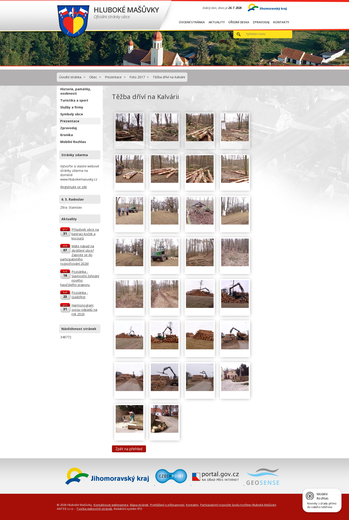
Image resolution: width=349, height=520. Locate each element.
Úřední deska (238, 22)
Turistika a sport (74, 100)
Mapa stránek (139, 505)
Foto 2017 (137, 77)
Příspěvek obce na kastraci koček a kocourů (85, 233)
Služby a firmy (71, 107)
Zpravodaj (261, 22)
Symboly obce (71, 114)
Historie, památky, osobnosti (75, 91)
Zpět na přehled (128, 448)
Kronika (66, 135)
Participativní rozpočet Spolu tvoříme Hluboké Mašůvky (238, 505)
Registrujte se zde (73, 187)
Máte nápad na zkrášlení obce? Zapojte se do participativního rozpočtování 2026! (77, 255)
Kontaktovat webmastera (110, 505)
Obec (93, 77)
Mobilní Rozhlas (73, 142)
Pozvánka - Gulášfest (80, 294)
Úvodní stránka (192, 22)
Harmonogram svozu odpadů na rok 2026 (84, 309)
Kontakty (281, 22)
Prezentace (113, 77)
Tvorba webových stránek (94, 509)
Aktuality (217, 22)
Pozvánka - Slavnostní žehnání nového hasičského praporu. (79, 278)
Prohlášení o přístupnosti (167, 505)
